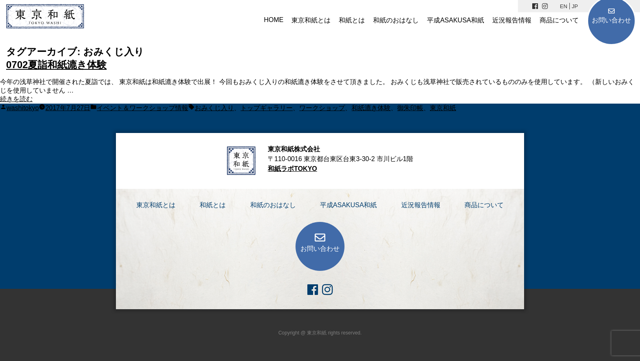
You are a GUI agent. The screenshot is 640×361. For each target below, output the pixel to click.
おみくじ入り (214, 107)
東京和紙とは (311, 20)
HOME (273, 19)
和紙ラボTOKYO (292, 168)
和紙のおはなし (396, 20)
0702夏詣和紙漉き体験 (56, 64)
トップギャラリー (266, 107)
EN (563, 6)
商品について (559, 20)
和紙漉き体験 (371, 107)
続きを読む (16, 98)
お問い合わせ (611, 20)
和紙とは (352, 20)
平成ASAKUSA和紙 (455, 20)
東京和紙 (443, 107)
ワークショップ (322, 107)
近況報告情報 (511, 20)
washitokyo (23, 107)
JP (575, 6)
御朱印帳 (410, 107)
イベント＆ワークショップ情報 (142, 107)
